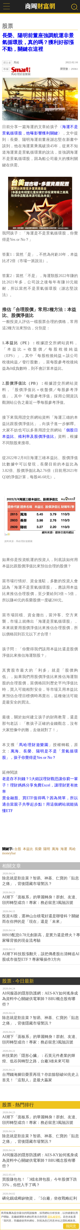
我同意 (71, 1226)
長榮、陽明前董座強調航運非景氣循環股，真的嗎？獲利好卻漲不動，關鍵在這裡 (38, 42)
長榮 (38, 849)
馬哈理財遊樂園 (21, 71)
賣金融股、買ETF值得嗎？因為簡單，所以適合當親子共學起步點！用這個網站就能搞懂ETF (40, 804)
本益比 (28, 849)
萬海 (55, 849)
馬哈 (72, 849)
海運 (63, 849)
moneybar (9, 853)
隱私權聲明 (54, 1216)
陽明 (46, 849)
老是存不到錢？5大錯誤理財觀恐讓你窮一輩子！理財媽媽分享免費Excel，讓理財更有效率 (40, 785)
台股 (17, 849)
